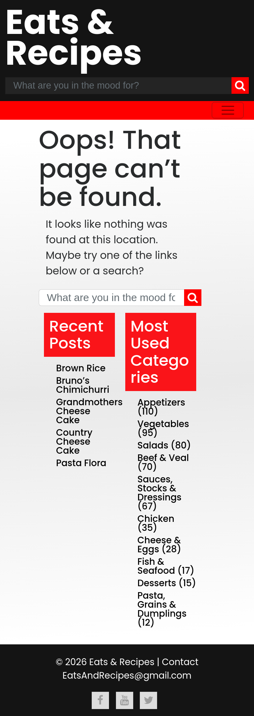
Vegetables (163, 424)
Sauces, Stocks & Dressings (159, 488)
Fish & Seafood (156, 566)
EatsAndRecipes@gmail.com (127, 675)
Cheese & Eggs (159, 544)
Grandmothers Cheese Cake (89, 411)
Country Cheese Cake (74, 441)
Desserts (156, 583)
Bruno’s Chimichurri (82, 385)
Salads (152, 445)
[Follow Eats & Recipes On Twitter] (148, 700)
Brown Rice (81, 368)
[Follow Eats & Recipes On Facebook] (100, 700)
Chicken (155, 519)
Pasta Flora (81, 463)
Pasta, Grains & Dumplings (162, 604)
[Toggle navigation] (228, 110)
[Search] (240, 85)
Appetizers (161, 402)
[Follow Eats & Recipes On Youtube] (124, 700)
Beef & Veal (163, 458)
